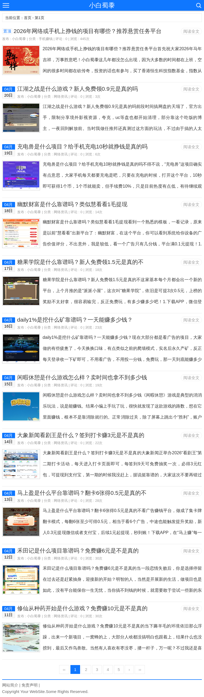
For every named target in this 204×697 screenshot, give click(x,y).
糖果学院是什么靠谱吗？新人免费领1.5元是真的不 (80, 262)
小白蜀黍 (102, 5)
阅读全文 (191, 31)
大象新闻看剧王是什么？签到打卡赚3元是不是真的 (81, 435)
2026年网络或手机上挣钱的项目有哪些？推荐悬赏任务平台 (88, 31)
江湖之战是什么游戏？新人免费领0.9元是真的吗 (77, 89)
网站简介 (10, 685)
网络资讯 (61, 97)
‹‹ (64, 669)
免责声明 (30, 685)
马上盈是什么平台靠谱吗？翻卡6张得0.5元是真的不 (82, 493)
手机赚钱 (46, 39)
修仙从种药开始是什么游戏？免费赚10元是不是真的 (82, 608)
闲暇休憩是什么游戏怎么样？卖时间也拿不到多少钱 (82, 377)
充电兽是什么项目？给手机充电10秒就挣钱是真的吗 (82, 146)
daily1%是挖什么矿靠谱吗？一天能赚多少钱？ (75, 320)
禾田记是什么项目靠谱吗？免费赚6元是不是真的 (78, 550)
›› (139, 669)
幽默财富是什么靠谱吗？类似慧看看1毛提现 (72, 204)
